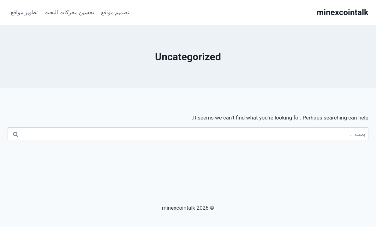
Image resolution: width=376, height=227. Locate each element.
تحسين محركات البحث (69, 12)
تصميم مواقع (115, 12)
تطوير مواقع (24, 12)
